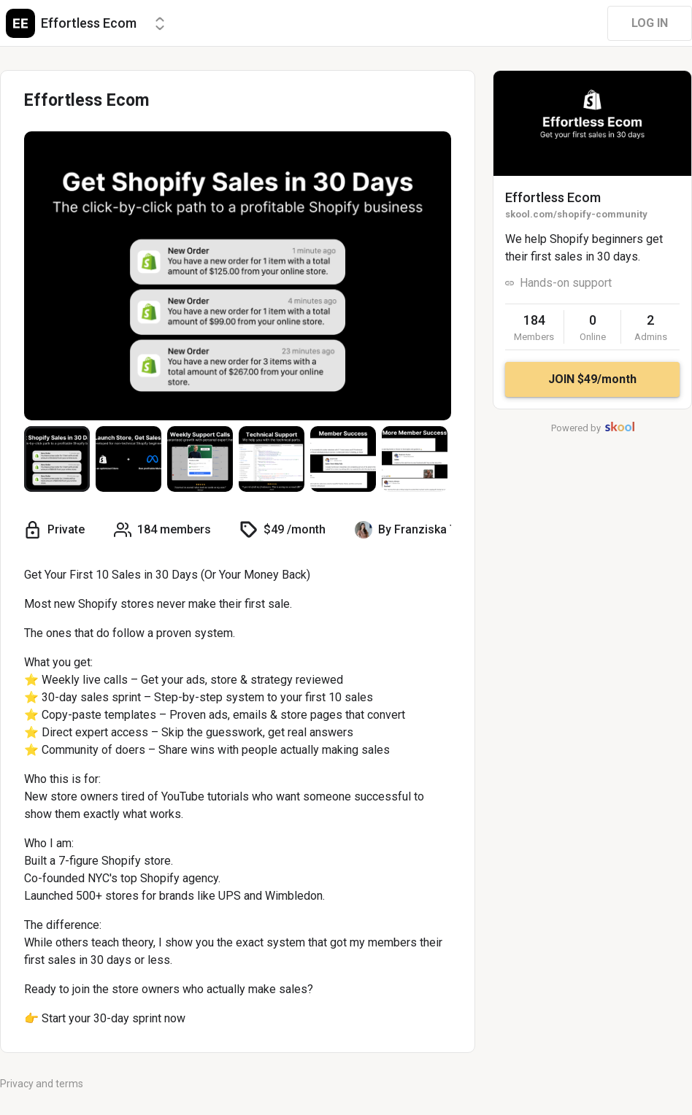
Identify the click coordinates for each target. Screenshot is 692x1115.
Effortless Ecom (553, 197)
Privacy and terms (41, 1083)
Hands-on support (566, 283)
